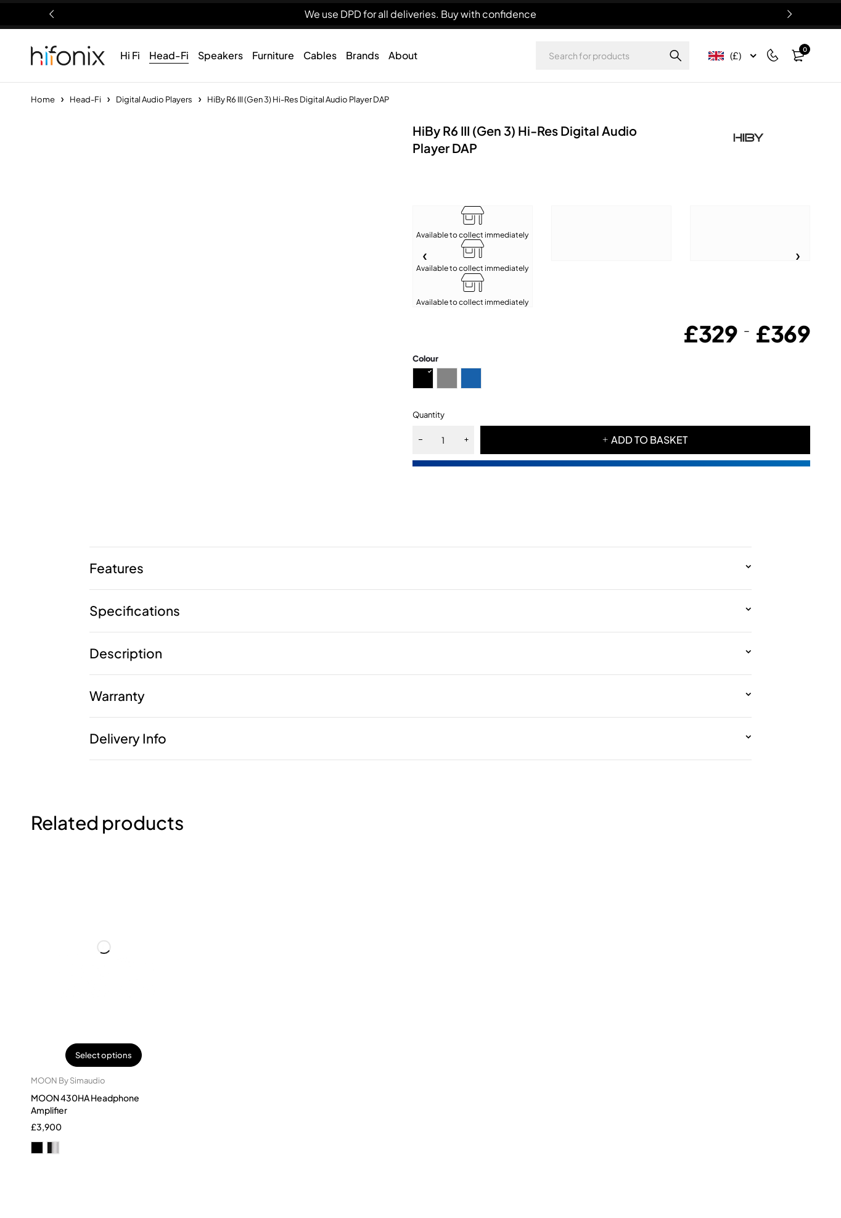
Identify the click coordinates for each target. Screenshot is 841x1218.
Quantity (428, 415)
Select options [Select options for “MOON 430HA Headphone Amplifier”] (103, 1055)
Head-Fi (85, 99)
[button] (798, 256)
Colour (425, 358)
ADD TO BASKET (649, 439)
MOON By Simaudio (68, 1080)
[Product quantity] (443, 440)
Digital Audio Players (154, 99)
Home (43, 99)
